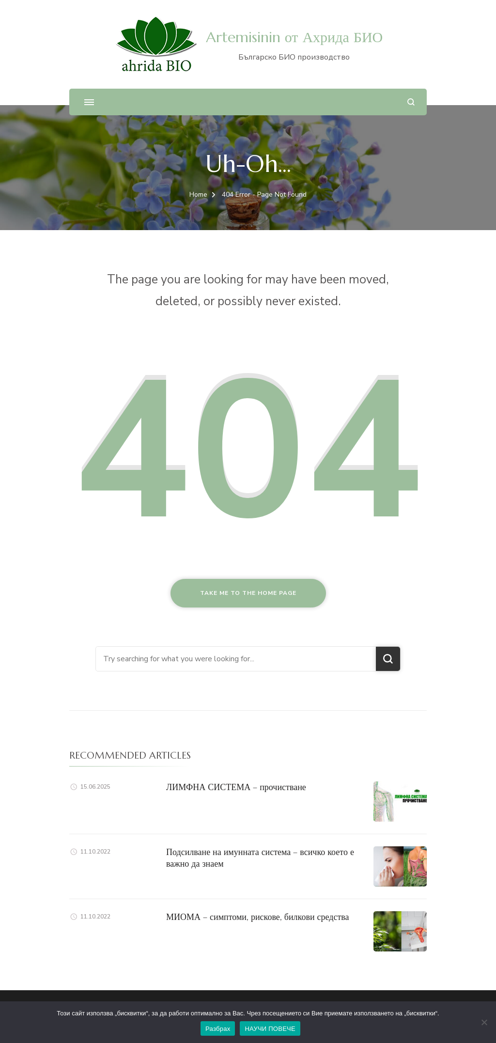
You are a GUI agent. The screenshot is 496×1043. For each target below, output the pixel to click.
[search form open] (411, 102)
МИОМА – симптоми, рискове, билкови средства (257, 916)
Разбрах (217, 1028)
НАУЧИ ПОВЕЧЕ (270, 1028)
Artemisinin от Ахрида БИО (294, 37)
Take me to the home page (248, 593)
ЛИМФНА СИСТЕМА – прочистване (236, 787)
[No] (484, 1022)
